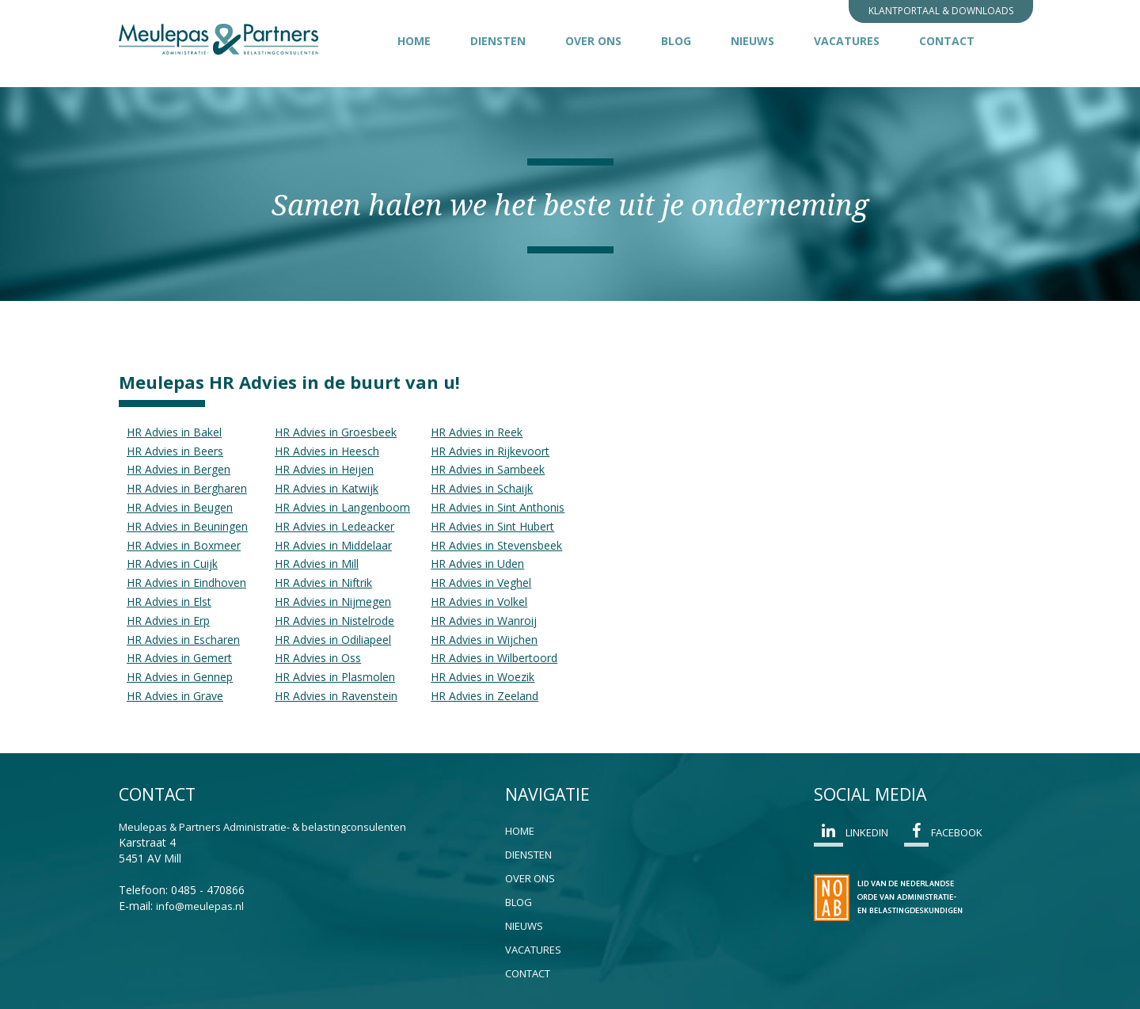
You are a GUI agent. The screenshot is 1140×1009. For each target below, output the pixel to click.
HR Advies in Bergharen (187, 488)
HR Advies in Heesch (327, 451)
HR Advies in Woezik (482, 676)
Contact (947, 40)
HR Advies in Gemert (179, 657)
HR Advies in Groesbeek (336, 432)
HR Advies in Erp (168, 620)
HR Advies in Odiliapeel (333, 639)
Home (414, 40)
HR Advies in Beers (175, 451)
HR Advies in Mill (317, 563)
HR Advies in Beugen (180, 507)
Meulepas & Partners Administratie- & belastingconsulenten (262, 827)
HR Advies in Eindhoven (186, 582)
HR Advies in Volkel (479, 601)
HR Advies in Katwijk (326, 488)
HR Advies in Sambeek (488, 469)
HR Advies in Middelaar (333, 545)
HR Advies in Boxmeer (184, 545)
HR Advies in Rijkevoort (490, 451)
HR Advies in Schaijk (482, 488)
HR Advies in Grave (175, 695)
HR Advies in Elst (169, 601)
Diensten (498, 40)
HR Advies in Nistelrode (334, 620)
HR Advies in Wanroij (484, 620)
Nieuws (752, 40)
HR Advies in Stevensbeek (496, 545)
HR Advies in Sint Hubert (492, 526)
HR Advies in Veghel (481, 582)
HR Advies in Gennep (180, 676)
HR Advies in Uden (477, 563)
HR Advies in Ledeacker (334, 526)
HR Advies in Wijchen (484, 639)
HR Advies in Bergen (178, 469)
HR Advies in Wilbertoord (494, 657)
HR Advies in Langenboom (342, 507)
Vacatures (847, 40)
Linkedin (851, 835)
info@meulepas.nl (200, 906)
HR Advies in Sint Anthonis (497, 507)
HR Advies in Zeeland (484, 695)
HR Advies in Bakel (174, 432)
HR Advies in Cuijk (172, 563)
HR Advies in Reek (476, 432)
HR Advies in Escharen (183, 639)
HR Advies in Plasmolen (335, 676)
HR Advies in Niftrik (323, 582)
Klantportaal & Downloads (940, 10)
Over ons (593, 40)
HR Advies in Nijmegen (333, 601)
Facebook (943, 835)
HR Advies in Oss (318, 657)
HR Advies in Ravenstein (336, 695)
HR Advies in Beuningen (187, 526)
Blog (676, 40)
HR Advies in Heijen (324, 469)
